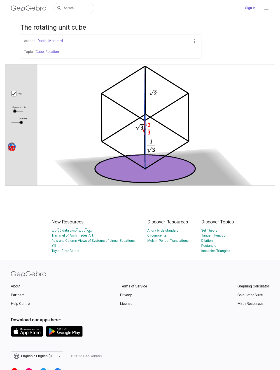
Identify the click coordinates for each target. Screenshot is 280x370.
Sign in (250, 8)
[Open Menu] (266, 8)
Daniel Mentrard (50, 41)
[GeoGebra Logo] (28, 8)
